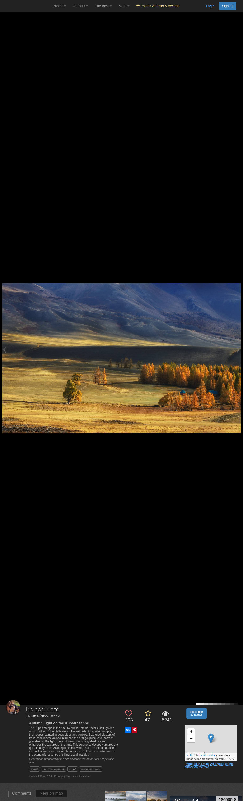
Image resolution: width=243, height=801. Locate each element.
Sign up (227, 6)
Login (210, 6)
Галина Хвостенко (43, 715)
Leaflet (190, 755)
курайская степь (91, 769)
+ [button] (191, 731)
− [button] (191, 738)
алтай (34, 769)
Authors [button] (80, 6)
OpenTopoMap (206, 755)
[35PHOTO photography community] (26, 6)
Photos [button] (59, 6)
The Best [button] (103, 6)
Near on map (51, 793)
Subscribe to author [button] (196, 713)
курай (72, 769)
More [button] (124, 6)
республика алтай (54, 769)
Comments (22, 793)
